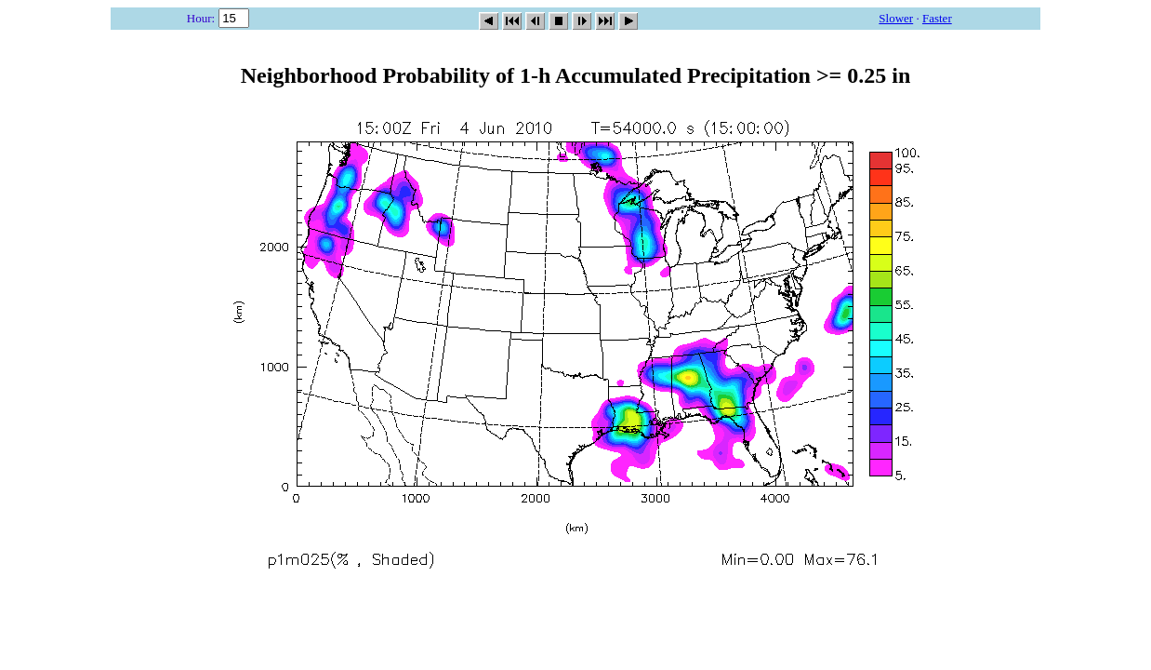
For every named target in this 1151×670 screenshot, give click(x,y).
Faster (937, 18)
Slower (896, 18)
